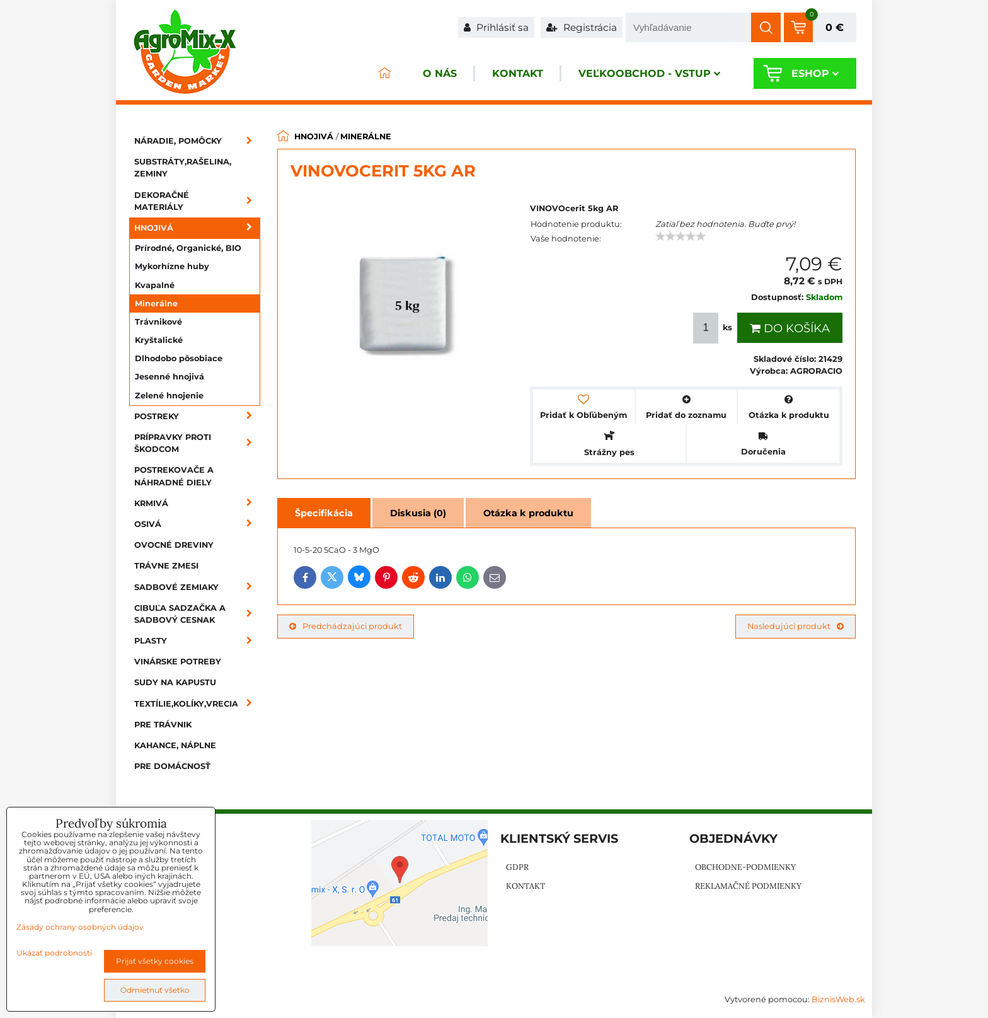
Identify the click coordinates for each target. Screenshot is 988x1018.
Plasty (197, 640)
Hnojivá (197, 227)
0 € (834, 27)
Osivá (197, 524)
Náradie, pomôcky (197, 140)
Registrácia (581, 27)
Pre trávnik (163, 724)
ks (714, 328)
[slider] (680, 236)
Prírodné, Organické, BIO (188, 248)
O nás (440, 73)
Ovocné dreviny (174, 545)
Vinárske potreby (177, 661)
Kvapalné (155, 285)
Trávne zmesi (166, 565)
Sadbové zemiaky (197, 587)
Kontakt (517, 73)
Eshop (815, 73)
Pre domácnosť (172, 766)
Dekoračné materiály (197, 201)
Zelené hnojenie (169, 395)
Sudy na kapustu (175, 682)
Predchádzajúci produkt (345, 626)
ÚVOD (384, 73)
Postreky (197, 416)
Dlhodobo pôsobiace (178, 358)
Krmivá (197, 503)
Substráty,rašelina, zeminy (182, 167)
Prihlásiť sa (496, 27)
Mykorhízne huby (172, 266)
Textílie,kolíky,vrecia (197, 703)
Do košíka (790, 328)
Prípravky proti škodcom (197, 443)
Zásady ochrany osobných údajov (80, 927)
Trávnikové (158, 322)
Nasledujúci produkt (795, 626)
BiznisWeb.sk (838, 999)
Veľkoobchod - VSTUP (649, 73)
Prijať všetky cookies (154, 961)
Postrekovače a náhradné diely (174, 476)
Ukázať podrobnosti (54, 953)
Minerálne (156, 303)
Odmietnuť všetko (155, 990)
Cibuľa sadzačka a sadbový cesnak (197, 614)
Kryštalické (159, 340)
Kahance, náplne (175, 745)
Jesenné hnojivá (169, 376)
